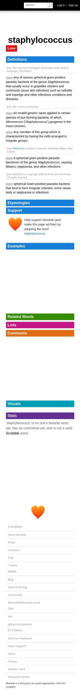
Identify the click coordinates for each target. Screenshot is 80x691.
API (10, 616)
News (12, 571)
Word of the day (17, 587)
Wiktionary (18, 148)
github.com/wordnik (20, 624)
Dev (11, 608)
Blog (11, 579)
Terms (12, 653)
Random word (16, 669)
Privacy (12, 661)
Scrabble (12, 433)
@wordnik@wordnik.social (24, 602)
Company (15, 526)
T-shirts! (13, 565)
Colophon (14, 550)
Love (12, 48)
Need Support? (17, 646)
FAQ (11, 557)
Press (11, 542)
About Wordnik (17, 534)
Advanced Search (19, 676)
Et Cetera (15, 630)
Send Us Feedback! (20, 638)
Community (15, 595)
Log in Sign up (67, 5)
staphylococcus (34, 233)
